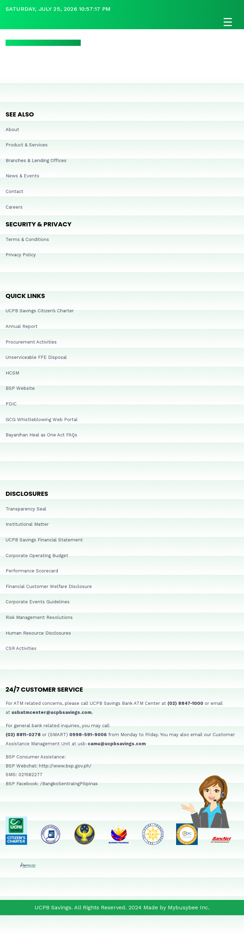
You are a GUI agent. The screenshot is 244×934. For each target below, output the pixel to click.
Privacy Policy (21, 254)
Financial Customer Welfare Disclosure (49, 586)
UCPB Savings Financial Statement (44, 539)
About (12, 129)
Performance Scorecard (32, 570)
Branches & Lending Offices (36, 160)
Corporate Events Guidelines (38, 601)
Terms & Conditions (27, 239)
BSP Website (20, 388)
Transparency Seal (26, 509)
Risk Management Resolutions (39, 617)
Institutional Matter (27, 524)
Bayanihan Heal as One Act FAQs (41, 434)
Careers (14, 207)
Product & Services (27, 144)
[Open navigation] (122, 22)
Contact (14, 191)
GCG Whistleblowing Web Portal (42, 419)
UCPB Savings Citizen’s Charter (40, 310)
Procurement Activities (31, 342)
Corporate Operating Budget (37, 555)
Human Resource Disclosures (38, 633)
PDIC (11, 403)
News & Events (22, 175)
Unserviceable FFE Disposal (36, 357)
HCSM (12, 373)
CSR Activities (21, 648)
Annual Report (22, 326)
